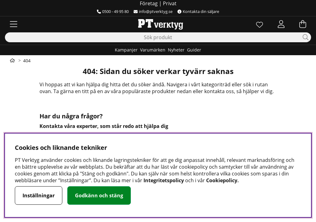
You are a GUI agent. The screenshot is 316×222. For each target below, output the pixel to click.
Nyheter (176, 50)
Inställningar (39, 195)
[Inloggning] (281, 24)
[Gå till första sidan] (12, 60)
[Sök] (158, 37)
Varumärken (152, 50)
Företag (149, 3)
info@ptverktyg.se (153, 11)
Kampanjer (126, 50)
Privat (170, 3)
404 (27, 61)
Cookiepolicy (221, 180)
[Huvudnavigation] (13, 24)
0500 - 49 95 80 (113, 11)
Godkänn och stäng (99, 195)
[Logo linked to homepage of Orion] (157, 24)
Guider (194, 50)
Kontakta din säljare (198, 11)
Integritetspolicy (163, 180)
